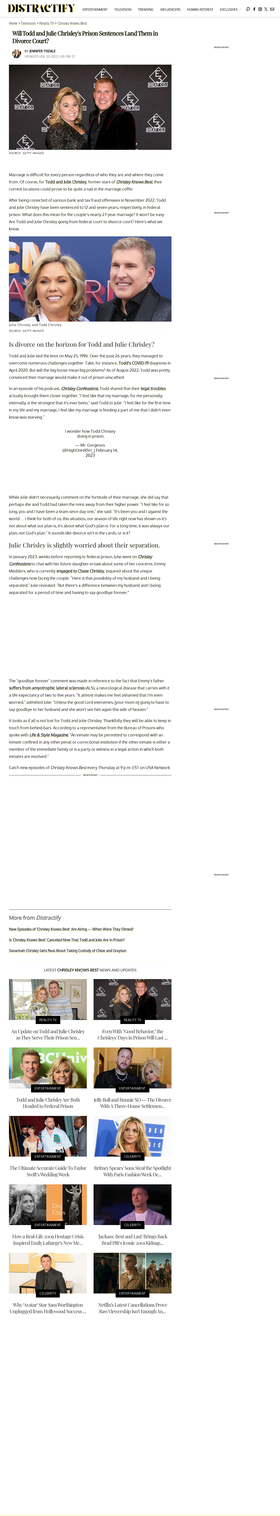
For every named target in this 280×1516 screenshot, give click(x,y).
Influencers (170, 9)
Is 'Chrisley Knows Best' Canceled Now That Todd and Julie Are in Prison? (67, 940)
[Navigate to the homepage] (42, 8)
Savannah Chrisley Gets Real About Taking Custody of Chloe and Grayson (67, 950)
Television (122, 9)
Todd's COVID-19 (134, 362)
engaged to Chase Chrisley (80, 570)
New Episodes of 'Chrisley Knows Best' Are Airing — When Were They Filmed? (71, 929)
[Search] (248, 8)
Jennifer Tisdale (42, 51)
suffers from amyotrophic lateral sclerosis (46, 687)
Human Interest (200, 9)
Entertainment (95, 9)
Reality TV (46, 23)
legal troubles (153, 388)
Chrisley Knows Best (72, 23)
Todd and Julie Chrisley (65, 181)
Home (13, 23)
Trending (145, 9)
